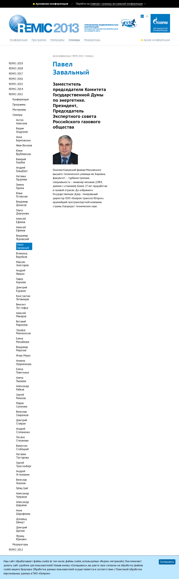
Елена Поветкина (22, 370)
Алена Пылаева (21, 379)
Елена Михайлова (22, 340)
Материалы (57, 40)
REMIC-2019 (16, 63)
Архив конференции (62, 56)
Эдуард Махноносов (23, 331)
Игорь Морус (23, 355)
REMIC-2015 (16, 84)
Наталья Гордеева (21, 177)
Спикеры (74, 40)
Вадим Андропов (22, 130)
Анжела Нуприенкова (23, 362)
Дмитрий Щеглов (21, 529)
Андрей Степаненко (23, 430)
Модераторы (92, 40)
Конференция (18, 40)
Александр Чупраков (22, 495)
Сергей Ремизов (21, 396)
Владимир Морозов (22, 348)
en (147, 16)
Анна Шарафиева (23, 512)
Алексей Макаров (21, 314)
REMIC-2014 (16, 89)
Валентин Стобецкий (22, 447)
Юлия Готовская (22, 194)
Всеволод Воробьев (21, 255)
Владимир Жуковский (22, 237)
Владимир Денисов (22, 203)
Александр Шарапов (22, 503)
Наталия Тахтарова (22, 455)
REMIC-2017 (16, 73)
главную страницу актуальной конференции (116, 3)
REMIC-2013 (16, 94)
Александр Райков (22, 387)
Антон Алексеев (21, 121)
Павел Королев (21, 280)
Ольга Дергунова (22, 211)
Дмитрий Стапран (21, 421)
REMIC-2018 (16, 68)
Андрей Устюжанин (23, 472)
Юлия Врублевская (23, 152)
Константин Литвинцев (23, 297)
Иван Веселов (24, 145)
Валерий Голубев (21, 160)
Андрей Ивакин (20, 272)
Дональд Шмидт (21, 520)
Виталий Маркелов (22, 323)
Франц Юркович (21, 537)
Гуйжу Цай (22, 488)
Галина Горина (20, 186)
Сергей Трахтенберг (23, 464)
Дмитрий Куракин (21, 289)
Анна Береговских (23, 138)
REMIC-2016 (16, 78)
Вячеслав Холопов (21, 481)
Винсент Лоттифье (22, 306)
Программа (39, 40)
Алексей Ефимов (21, 220)
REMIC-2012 (16, 549)
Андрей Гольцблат (22, 169)
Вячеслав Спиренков (22, 413)
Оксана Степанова (22, 438)
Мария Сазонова (21, 404)
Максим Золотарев (22, 263)
